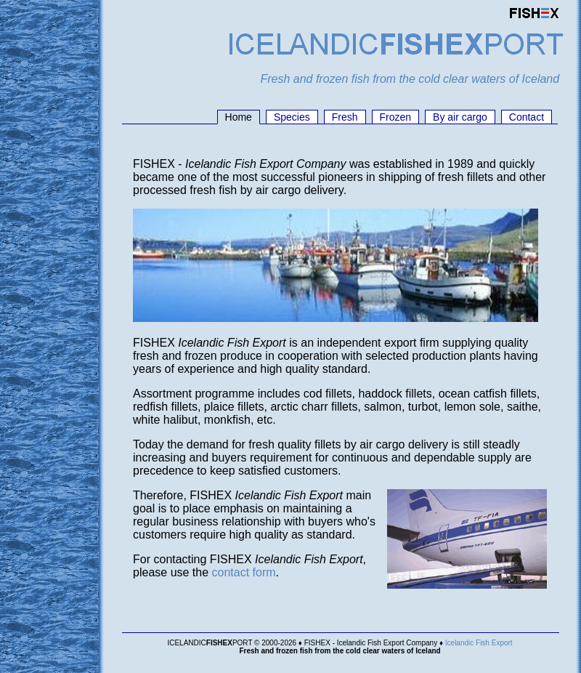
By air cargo (460, 117)
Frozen (396, 117)
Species (292, 117)
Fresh (345, 117)
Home (238, 117)
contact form (244, 572)
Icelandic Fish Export (479, 643)
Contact (526, 117)
